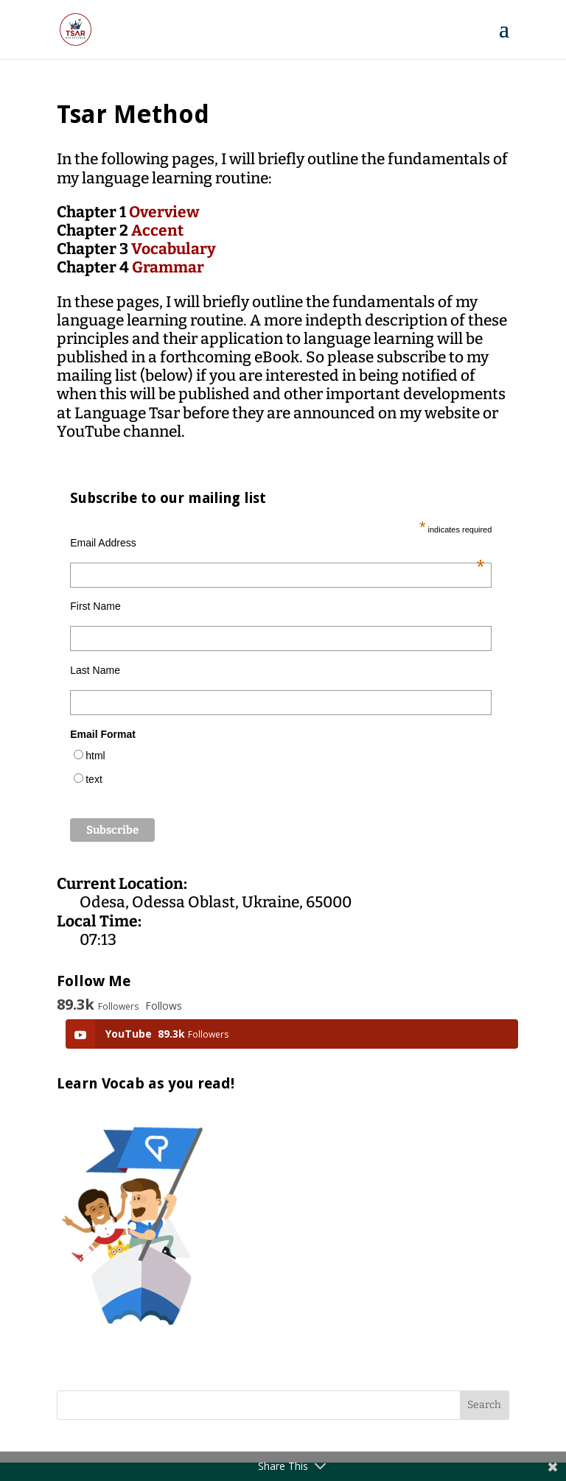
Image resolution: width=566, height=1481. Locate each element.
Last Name (95, 670)
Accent (157, 230)
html (95, 755)
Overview (164, 212)
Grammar (168, 267)
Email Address (277, 543)
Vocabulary (173, 248)
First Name (95, 606)
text (93, 779)
